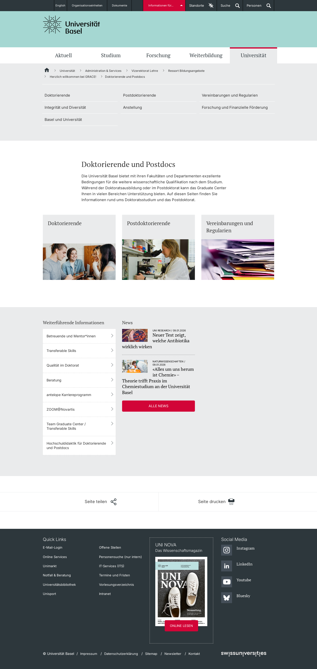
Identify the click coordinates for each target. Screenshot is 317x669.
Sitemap (151, 654)
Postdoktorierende (139, 95)
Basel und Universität (63, 119)
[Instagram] (238, 550)
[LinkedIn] (237, 566)
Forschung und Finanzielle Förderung (235, 107)
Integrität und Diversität (65, 107)
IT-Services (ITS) (111, 566)
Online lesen (181, 626)
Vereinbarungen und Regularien (230, 95)
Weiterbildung (205, 55)
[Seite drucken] (216, 501)
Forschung (158, 55)
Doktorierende (57, 95)
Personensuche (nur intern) (120, 557)
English (60, 5)
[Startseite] (47, 71)
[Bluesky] (235, 598)
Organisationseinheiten (89, 5)
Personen (252, 7)
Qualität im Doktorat (63, 365)
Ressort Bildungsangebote (186, 71)
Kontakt (194, 654)
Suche (223, 7)
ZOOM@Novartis (61, 409)
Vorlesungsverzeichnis (116, 585)
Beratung (54, 380)
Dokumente (123, 5)
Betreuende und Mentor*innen (71, 336)
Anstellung (132, 107)
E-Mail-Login (52, 547)
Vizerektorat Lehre (145, 71)
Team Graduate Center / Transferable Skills (66, 426)
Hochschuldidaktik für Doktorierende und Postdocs (76, 445)
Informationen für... (161, 5)
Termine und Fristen (114, 575)
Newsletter (172, 654)
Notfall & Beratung (57, 575)
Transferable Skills (61, 350)
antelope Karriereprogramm (69, 395)
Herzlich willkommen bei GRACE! (73, 77)
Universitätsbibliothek (59, 585)
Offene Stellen (110, 547)
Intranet (105, 594)
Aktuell (63, 55)
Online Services (55, 557)
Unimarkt (49, 566)
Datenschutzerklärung (121, 654)
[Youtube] (236, 582)
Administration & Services (103, 71)
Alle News (158, 406)
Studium (111, 55)
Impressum (88, 654)
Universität (253, 55)
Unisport (49, 594)
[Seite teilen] (100, 501)
